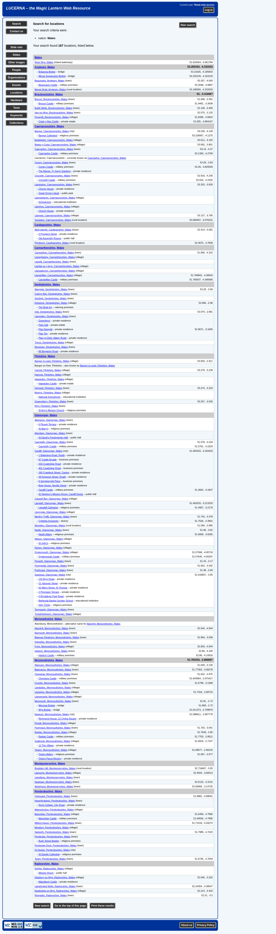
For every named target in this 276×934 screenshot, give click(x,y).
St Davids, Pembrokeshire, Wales (52, 850)
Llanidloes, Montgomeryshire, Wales (53, 777)
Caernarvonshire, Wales (49, 126)
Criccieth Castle (47, 180)
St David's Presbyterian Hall (53, 437)
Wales (38, 57)
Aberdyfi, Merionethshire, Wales (104, 623)
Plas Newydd (45, 329)
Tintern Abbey (45, 754)
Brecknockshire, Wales (48, 94)
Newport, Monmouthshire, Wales (51, 714)
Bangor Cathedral (48, 135)
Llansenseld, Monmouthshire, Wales (53, 696)
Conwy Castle (46, 166)
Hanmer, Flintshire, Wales (48, 374)
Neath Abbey (45, 534)
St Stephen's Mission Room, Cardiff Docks (61, 494)
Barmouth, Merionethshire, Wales (52, 633)
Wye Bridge (45, 709)
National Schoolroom (50, 397)
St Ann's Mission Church (51, 410)
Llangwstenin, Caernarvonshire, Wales (54, 197)
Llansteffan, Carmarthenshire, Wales (53, 275)
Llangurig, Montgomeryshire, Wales (53, 773)
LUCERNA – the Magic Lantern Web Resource (48, 8)
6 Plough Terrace (47, 424)
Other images (16, 62)
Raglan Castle (46, 736)
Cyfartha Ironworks (48, 521)
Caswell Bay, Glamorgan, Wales (51, 498)
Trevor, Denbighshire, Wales (49, 342)
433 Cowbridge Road (50, 464)
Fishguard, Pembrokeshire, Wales (52, 796)
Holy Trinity (44, 605)
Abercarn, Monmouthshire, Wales (52, 665)
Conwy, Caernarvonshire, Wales (51, 162)
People (16, 70)
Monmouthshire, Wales (48, 660)
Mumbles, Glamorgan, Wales (49, 525)
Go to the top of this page (70, 905)
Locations (16, 92)
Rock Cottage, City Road (52, 805)
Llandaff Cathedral (48, 507)
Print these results (102, 905)
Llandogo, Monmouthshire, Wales (52, 692)
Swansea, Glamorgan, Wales (49, 574)
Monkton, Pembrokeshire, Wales (51, 827)
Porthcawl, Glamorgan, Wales (50, 570)
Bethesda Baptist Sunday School (56, 600)
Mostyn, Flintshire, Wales (47, 392)
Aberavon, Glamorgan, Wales (50, 420)
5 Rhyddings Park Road (51, 596)
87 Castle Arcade (48, 459)
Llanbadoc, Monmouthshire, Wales (52, 687)
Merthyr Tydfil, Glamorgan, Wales (52, 516)
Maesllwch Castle (48, 881)
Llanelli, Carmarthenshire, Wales (51, 261)
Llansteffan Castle (48, 279)
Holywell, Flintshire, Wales (48, 388)
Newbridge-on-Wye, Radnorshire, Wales (55, 890)
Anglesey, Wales (44, 67)
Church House (46, 189)
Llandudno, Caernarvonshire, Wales (53, 184)
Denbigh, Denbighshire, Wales (50, 298)
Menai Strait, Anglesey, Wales (50, 89)
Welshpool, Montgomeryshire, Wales (53, 786)
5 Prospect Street (48, 234)
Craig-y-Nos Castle (49, 121)
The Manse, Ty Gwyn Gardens (54, 171)
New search (188, 25)
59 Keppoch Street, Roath (52, 477)
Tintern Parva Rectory (49, 758)
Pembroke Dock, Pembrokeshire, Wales (55, 845)
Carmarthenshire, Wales (49, 247)
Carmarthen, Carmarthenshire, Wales (54, 252)
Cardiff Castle (46, 489)
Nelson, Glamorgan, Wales (48, 539)
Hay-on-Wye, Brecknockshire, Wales (53, 112)
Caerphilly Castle (47, 446)
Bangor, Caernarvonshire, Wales (51, 131)
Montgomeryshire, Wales (49, 763)
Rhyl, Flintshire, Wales (46, 406)
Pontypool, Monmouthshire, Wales (52, 727)
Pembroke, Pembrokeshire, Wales (52, 836)
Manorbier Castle (48, 818)
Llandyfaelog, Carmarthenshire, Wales (54, 257)
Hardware (16, 100)
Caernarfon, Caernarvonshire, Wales (53, 149)
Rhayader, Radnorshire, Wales (50, 895)
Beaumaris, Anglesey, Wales (49, 80)
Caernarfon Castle (48, 153)
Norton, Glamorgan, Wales (48, 547)
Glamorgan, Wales (45, 415)
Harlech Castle (46, 655)
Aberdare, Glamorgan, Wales (49, 433)
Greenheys (44, 320)
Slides (16, 54)
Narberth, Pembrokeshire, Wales (51, 832)
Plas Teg (43, 333)
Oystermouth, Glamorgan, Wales (51, 552)
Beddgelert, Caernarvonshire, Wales (53, 140)
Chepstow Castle (47, 678)
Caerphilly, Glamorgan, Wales (50, 442)
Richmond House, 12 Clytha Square (57, 718)
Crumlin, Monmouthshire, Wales (51, 683)
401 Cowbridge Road (50, 468)
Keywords (16, 115)
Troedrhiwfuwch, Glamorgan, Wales (53, 614)
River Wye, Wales (43, 62)
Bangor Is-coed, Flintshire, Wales (51, 361)
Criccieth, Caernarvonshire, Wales (52, 175)
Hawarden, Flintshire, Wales (49, 379)
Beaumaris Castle (48, 85)
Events (16, 85)
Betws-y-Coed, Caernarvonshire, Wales (55, 144)
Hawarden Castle (48, 383)
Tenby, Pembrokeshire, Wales (50, 859)
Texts (16, 107)
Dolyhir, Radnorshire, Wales (49, 868)
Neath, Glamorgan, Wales (48, 530)
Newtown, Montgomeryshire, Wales (53, 782)
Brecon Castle (46, 103)
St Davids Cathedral (49, 854)
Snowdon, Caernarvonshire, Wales (52, 220)
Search (16, 23)
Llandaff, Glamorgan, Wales (49, 503)
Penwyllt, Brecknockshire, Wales (51, 117)
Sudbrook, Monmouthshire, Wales (52, 741)
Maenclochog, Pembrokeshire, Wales (54, 809)
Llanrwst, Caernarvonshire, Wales (52, 215)
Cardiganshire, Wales (47, 224)
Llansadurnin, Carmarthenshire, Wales (54, 270)
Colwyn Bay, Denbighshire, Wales (52, 294)
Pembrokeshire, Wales (48, 791)
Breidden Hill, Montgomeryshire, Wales (54, 768)
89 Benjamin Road (48, 351)
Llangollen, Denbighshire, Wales (51, 316)
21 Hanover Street (48, 583)
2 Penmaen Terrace (49, 592)
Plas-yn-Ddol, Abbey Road (52, 338)
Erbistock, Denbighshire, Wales (50, 303)
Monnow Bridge (47, 705)
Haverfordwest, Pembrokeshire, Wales (54, 800)
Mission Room (46, 873)
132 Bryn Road (46, 579)
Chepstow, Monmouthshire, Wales (52, 674)
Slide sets (16, 47)
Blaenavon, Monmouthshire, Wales (52, 669)
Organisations (16, 77)
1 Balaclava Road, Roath (52, 455)
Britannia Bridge (47, 71)
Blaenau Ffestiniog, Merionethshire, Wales (56, 637)
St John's (43, 543)
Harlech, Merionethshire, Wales (50, 651)
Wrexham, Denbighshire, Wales (51, 347)
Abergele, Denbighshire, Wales (50, 289)
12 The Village (46, 745)
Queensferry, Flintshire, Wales (50, 401)
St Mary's (44, 428)
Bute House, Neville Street (52, 485)
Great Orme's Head (49, 193)
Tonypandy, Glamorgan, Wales (50, 609)
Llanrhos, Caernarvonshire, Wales (52, 206)
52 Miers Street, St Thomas (53, 587)
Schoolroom (45, 202)
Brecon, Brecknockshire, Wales (50, 99)
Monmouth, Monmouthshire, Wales (52, 701)
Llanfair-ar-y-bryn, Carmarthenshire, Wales (56, 266)
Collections (16, 122)
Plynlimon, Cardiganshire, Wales (51, 243)
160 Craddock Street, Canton (54, 472)
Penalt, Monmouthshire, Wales (50, 723)
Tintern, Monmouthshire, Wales (50, 750)
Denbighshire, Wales (47, 284)
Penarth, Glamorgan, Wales (49, 561)
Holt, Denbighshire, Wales (48, 311)
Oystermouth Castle (49, 556)
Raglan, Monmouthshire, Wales (50, 732)
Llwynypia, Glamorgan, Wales (50, 512)
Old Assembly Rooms (50, 238)
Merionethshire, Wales (48, 619)
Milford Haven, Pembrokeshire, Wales (54, 823)
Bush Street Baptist (49, 841)
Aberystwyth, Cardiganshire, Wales (52, 229)
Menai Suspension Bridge (52, 76)
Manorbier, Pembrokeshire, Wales (52, 814)
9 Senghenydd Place (50, 481)
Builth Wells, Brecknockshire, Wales (53, 108)
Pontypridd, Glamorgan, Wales (50, 565)
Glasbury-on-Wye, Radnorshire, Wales (54, 877)
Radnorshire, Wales (46, 863)
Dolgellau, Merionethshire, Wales (51, 642)
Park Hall (43, 325)
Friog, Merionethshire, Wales (49, 646)
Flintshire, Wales (44, 356)
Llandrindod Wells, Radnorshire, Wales (54, 886)
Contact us (16, 31)
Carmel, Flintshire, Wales (47, 370)
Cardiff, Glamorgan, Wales (48, 451)
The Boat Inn (45, 307)
